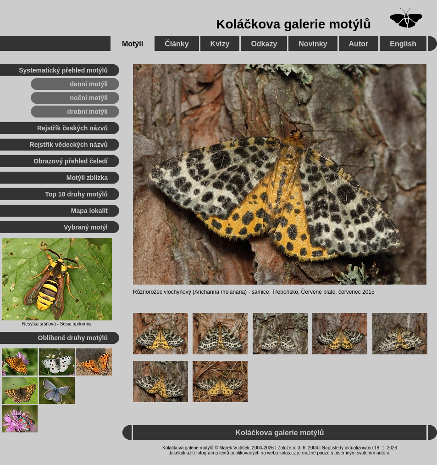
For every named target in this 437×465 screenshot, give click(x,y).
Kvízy (220, 44)
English (403, 44)
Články (176, 44)
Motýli (132, 44)
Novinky (313, 44)
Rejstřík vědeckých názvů (69, 144)
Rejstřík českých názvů (72, 128)
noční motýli (89, 97)
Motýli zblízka (87, 177)
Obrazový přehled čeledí (70, 161)
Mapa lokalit (89, 210)
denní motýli (89, 84)
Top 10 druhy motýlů (76, 194)
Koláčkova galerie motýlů (293, 24)
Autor (359, 44)
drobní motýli (87, 111)
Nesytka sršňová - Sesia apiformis (56, 323)
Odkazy (264, 44)
